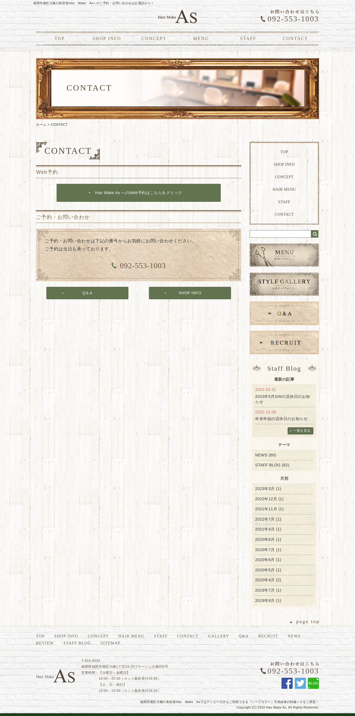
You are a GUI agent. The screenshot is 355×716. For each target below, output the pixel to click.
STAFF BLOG (268, 465)
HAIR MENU (284, 189)
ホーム (41, 125)
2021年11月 (266, 509)
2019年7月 (265, 590)
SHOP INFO (106, 38)
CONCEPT (153, 38)
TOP (59, 38)
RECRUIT (268, 636)
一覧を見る (302, 431)
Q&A (244, 636)
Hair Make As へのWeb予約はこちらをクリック (138, 192)
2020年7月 (265, 549)
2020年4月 (265, 580)
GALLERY (218, 636)
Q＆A (87, 293)
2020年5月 (265, 570)
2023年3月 (265, 488)
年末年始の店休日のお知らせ (281, 418)
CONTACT (295, 38)
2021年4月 (265, 529)
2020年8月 (265, 539)
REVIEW (45, 643)
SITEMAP (111, 643)
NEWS (261, 455)
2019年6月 (265, 600)
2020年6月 (265, 559)
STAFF (248, 38)
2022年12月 (266, 499)
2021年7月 (265, 519)
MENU (201, 38)
